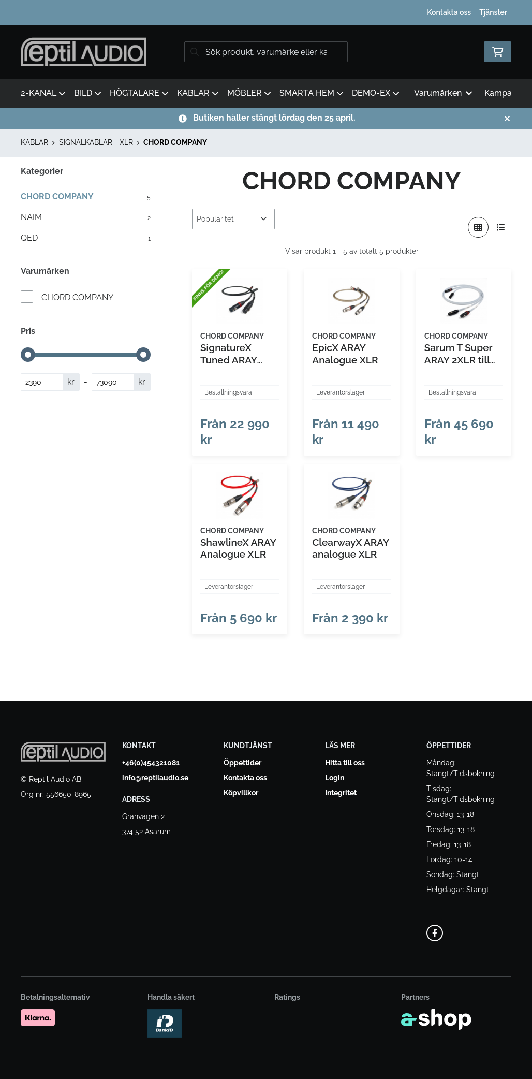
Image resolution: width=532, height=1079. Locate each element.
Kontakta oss (449, 12)
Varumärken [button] (443, 93)
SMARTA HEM (311, 93)
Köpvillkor (241, 793)
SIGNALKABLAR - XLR (96, 142)
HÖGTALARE (139, 93)
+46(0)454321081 (151, 763)
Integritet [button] (341, 793)
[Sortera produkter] (233, 219)
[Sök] (266, 51)
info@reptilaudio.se (155, 778)
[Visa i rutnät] (478, 227)
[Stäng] (507, 118)
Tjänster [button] (493, 12)
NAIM (86, 217)
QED (86, 238)
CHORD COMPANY (175, 142)
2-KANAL (43, 93)
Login (334, 778)
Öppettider (242, 763)
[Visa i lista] (501, 227)
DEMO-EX (376, 93)
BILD (87, 93)
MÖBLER (249, 93)
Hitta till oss (345, 763)
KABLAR (198, 93)
